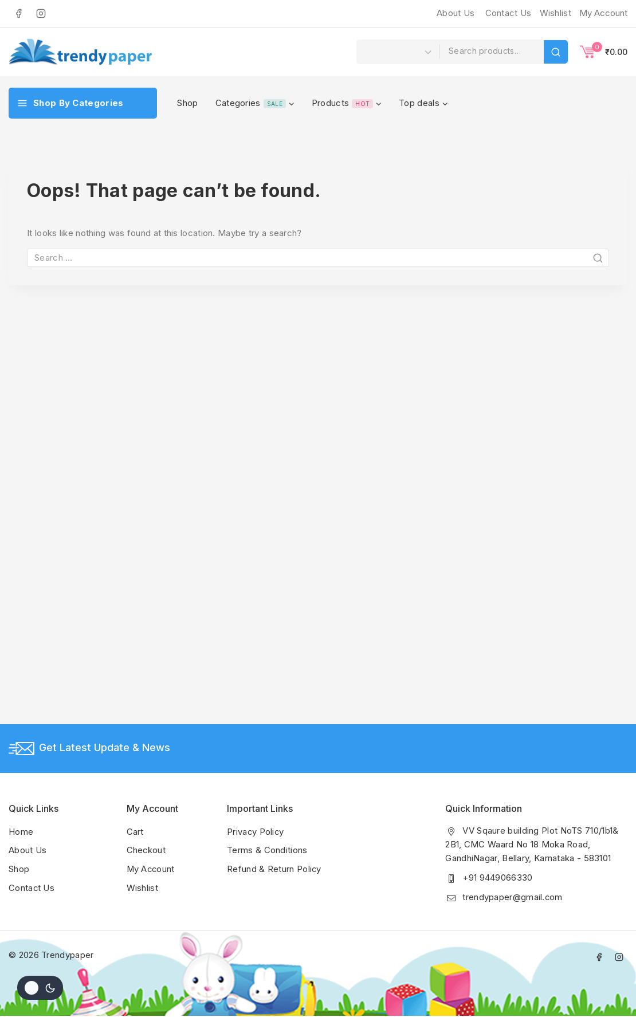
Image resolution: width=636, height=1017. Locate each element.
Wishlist (142, 887)
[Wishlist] (554, 13)
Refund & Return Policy (274, 868)
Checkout (146, 850)
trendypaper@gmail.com (512, 897)
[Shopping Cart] (603, 51)
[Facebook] (18, 13)
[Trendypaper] (80, 51)
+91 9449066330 (497, 878)
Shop (187, 102)
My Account (151, 868)
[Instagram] (40, 13)
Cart (135, 832)
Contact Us (508, 12)
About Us (455, 12)
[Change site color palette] (40, 988)
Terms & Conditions (267, 850)
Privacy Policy (256, 832)
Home (21, 832)
